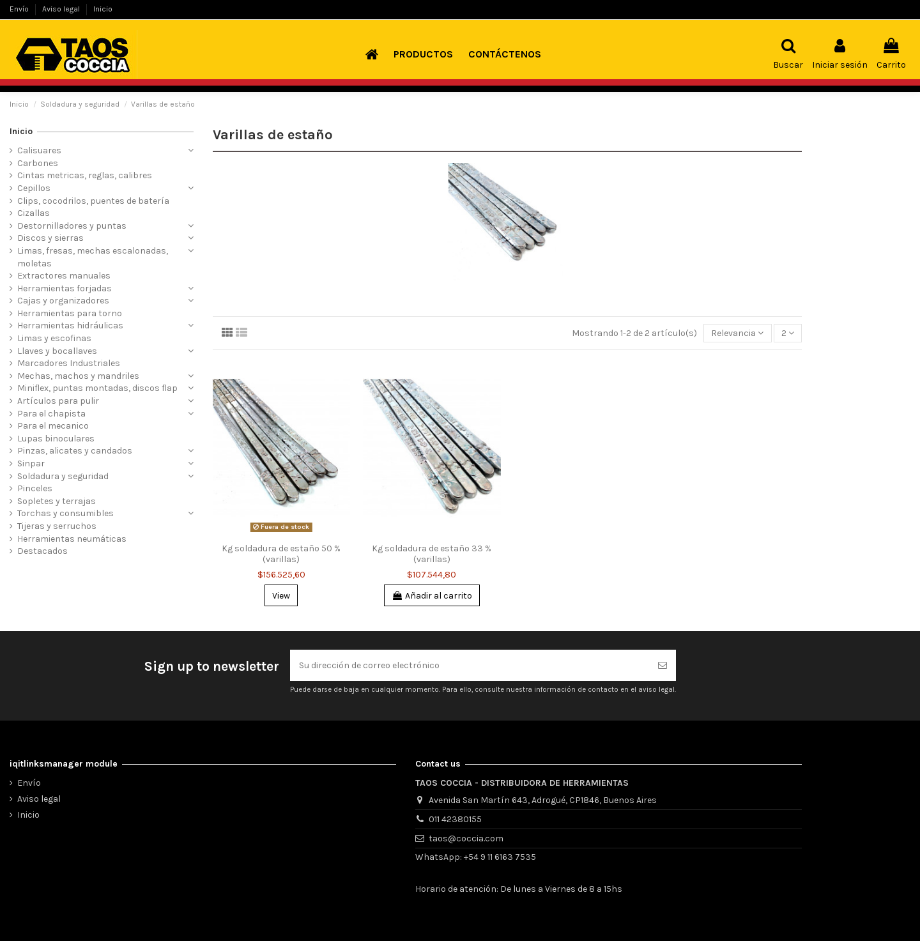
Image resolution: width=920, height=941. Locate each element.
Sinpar (31, 463)
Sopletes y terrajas (56, 501)
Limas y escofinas (54, 338)
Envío (20, 8)
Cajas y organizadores (63, 300)
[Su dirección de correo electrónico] (469, 665)
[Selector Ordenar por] (737, 333)
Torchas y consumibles (65, 513)
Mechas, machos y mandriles (78, 376)
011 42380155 (455, 819)
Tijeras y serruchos (56, 526)
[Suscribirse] (662, 665)
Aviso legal (62, 8)
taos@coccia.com (466, 838)
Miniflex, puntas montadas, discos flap (97, 388)
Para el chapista (51, 413)
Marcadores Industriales (68, 363)
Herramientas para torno (69, 313)
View (281, 595)
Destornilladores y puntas (71, 225)
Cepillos (33, 188)
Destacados (42, 551)
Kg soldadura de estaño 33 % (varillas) (431, 554)
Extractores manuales (64, 275)
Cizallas (33, 213)
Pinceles (34, 488)
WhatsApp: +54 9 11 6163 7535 (475, 857)
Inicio (102, 8)
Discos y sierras (50, 238)
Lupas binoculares (56, 438)
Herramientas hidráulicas (70, 325)
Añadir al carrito (432, 595)
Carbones (37, 163)
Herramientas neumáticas (71, 538)
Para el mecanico (53, 425)
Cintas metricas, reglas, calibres (84, 175)
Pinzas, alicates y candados (74, 450)
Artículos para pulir (58, 400)
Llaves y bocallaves (57, 351)
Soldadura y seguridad (63, 476)
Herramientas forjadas (64, 288)
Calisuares (39, 150)
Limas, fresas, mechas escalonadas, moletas (92, 257)
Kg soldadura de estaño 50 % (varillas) (281, 554)
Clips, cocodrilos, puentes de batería (93, 200)
